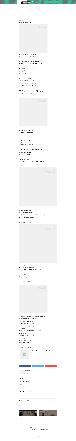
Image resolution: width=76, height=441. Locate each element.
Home (30, 13)
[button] (30, 14)
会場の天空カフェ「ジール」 (23, 393)
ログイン (56, 1)
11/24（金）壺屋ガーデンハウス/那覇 (24, 383)
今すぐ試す (50, 1)
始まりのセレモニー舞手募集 (24, 400)
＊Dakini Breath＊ (44, 13)
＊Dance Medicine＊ (36, 13)
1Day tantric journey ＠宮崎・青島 (25, 391)
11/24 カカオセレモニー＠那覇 (24, 381)
